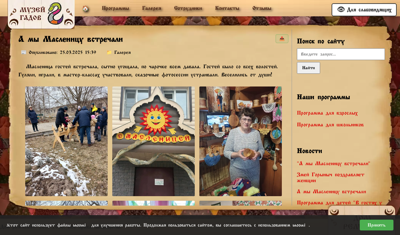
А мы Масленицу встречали (331, 192)
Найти (308, 67)
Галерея (151, 8)
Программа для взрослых (327, 113)
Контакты (227, 8)
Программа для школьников (330, 125)
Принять (377, 225)
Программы (115, 8)
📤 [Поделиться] (282, 38)
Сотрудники (188, 8)
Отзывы (261, 8)
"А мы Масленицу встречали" (333, 163)
